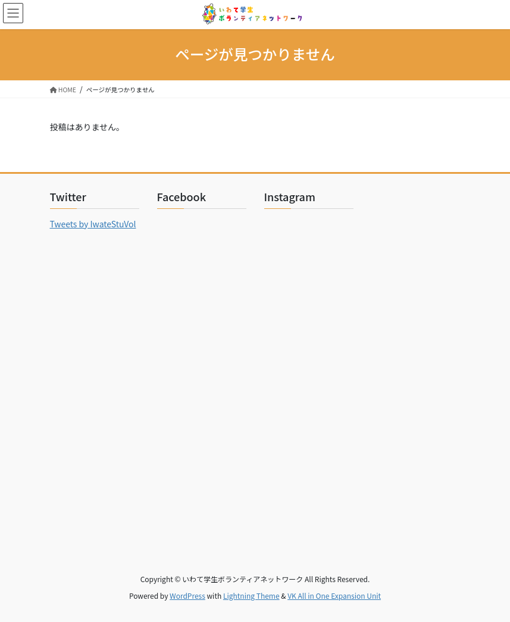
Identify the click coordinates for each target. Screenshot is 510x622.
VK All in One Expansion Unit (334, 595)
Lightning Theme (251, 595)
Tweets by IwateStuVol (93, 224)
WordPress (187, 595)
